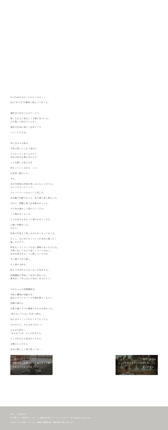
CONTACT (22, 414)
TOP (12, 414)
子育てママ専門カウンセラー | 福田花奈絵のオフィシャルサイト (41, 417)
